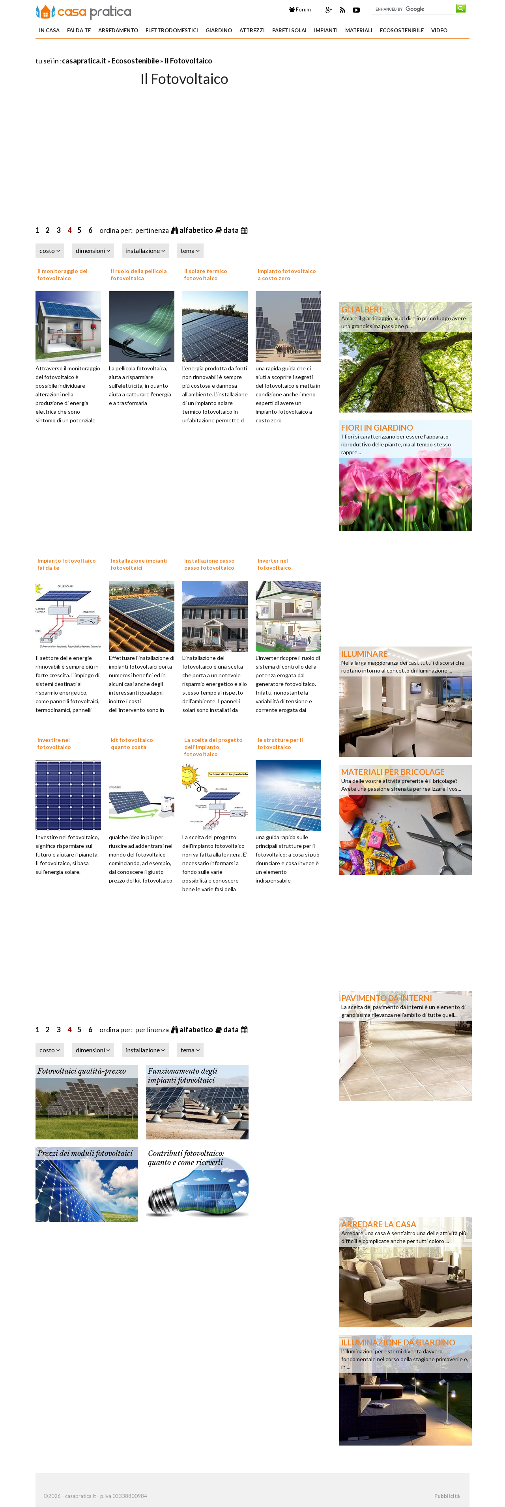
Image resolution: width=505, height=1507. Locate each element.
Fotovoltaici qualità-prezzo (81, 1071)
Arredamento (118, 30)
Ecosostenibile (402, 30)
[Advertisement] (128, 51)
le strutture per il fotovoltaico (280, 743)
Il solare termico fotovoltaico (205, 274)
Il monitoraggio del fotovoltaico (62, 274)
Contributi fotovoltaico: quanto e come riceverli (186, 1158)
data (231, 230)
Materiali (358, 30)
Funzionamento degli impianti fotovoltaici (182, 1076)
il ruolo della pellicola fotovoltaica (139, 274)
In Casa (49, 30)
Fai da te (79, 30)
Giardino (219, 30)
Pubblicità (447, 1496)
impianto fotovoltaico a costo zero (287, 274)
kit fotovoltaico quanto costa (132, 743)
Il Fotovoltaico (188, 60)
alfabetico (197, 230)
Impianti (326, 30)
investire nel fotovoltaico (54, 743)
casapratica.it (84, 60)
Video (439, 30)
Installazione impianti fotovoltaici (139, 564)
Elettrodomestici (172, 30)
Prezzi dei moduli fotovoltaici (85, 1153)
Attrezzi (252, 30)
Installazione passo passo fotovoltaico (209, 564)
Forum (300, 9)
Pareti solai (289, 30)
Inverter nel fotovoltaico (274, 564)
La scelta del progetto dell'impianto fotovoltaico (213, 746)
